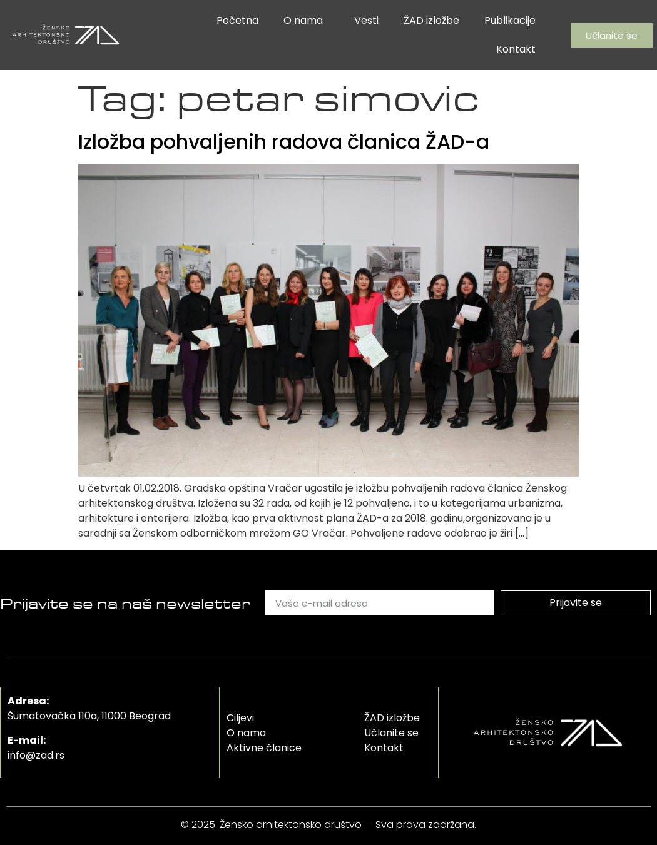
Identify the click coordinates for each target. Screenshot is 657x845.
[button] (612, 35)
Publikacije (510, 20)
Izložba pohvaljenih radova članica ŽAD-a (283, 142)
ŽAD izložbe (431, 20)
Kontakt (516, 49)
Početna (237, 20)
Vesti (366, 20)
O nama (306, 20)
